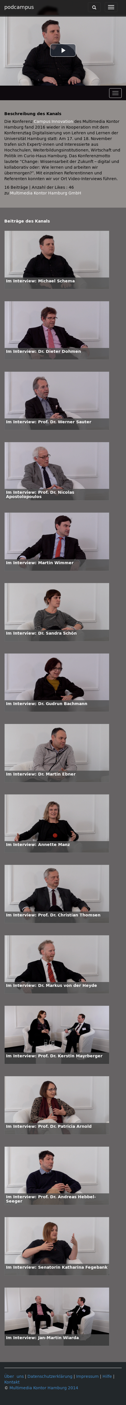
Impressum (87, 1376)
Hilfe (107, 1376)
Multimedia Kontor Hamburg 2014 (43, 1388)
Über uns (14, 1376)
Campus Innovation (53, 121)
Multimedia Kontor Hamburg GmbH (45, 193)
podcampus (19, 7)
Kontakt (11, 1382)
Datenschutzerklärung (49, 1376)
